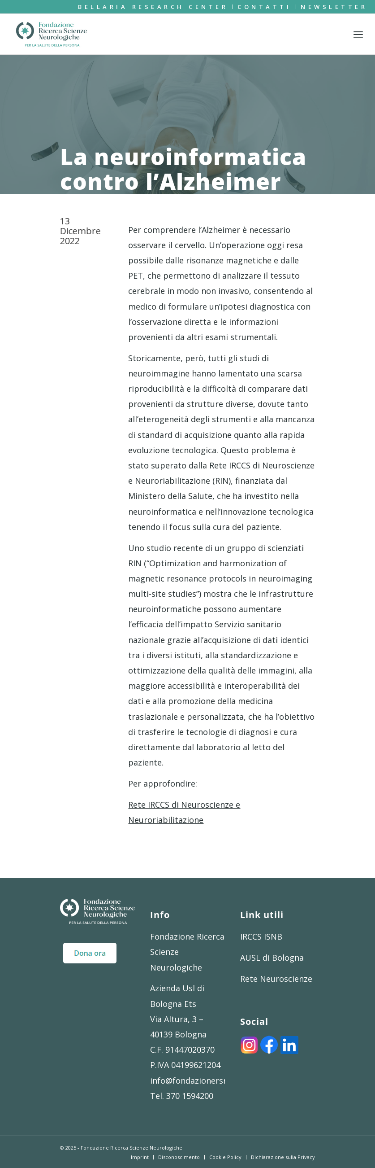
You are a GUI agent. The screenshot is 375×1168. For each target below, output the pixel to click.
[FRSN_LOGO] (51, 34)
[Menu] (358, 34)
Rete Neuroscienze (276, 978)
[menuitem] (153, 6)
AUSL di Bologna (272, 957)
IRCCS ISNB (261, 936)
